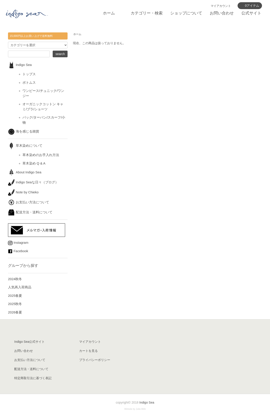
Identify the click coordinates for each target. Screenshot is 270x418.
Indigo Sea (20, 65)
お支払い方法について (28, 202)
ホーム (109, 13)
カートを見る (88, 351)
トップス (29, 74)
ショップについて (186, 13)
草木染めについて (25, 145)
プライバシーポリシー (94, 360)
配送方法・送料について (30, 212)
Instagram (18, 242)
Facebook (18, 251)
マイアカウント (221, 6)
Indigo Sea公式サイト (29, 341)
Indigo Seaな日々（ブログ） (33, 182)
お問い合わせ (222, 13)
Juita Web (141, 409)
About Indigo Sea (24, 172)
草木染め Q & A (33, 163)
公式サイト (251, 13)
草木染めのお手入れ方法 (40, 155)
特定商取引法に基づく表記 (33, 378)
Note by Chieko (23, 192)
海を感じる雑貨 (25, 131)
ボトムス (29, 82)
